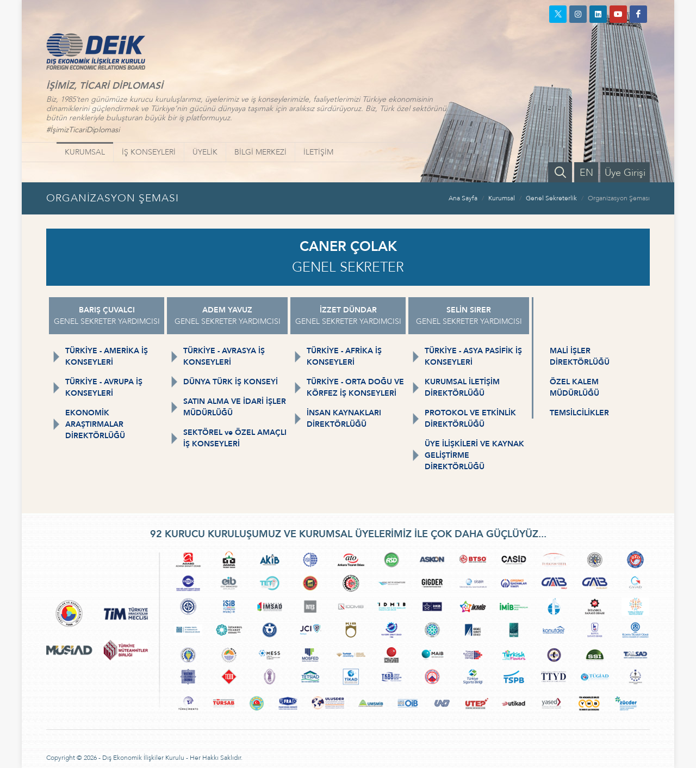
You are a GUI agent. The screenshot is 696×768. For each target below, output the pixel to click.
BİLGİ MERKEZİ (260, 152)
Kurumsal (501, 198)
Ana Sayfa (463, 198)
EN (586, 173)
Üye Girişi (625, 173)
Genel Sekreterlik (551, 198)
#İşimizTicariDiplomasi (83, 129)
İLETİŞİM (318, 152)
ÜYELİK (204, 152)
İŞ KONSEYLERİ (149, 152)
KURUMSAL (85, 152)
